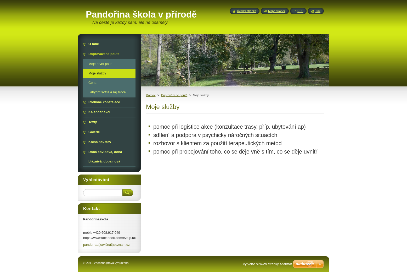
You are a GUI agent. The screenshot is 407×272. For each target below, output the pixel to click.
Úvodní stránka (246, 11)
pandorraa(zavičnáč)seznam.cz (106, 245)
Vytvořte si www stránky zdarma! (267, 264)
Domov (150, 95)
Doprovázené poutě (174, 95)
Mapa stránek (276, 11)
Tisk (317, 11)
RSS (300, 11)
